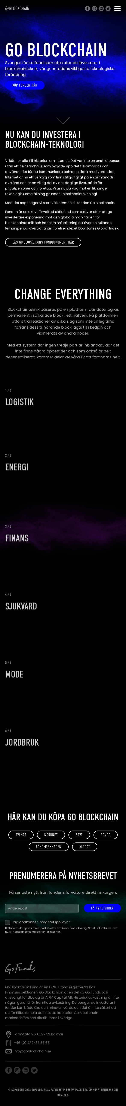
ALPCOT (84, 847)
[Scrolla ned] (63, 121)
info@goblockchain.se (32, 1051)
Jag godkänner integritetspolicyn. (41, 922)
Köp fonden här (24, 85)
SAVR (79, 835)
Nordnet (51, 835)
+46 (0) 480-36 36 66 (32, 1042)
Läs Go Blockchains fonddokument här (43, 242)
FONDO (105, 835)
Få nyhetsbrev (102, 908)
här (58, 932)
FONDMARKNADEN (48, 847)
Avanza (21, 835)
